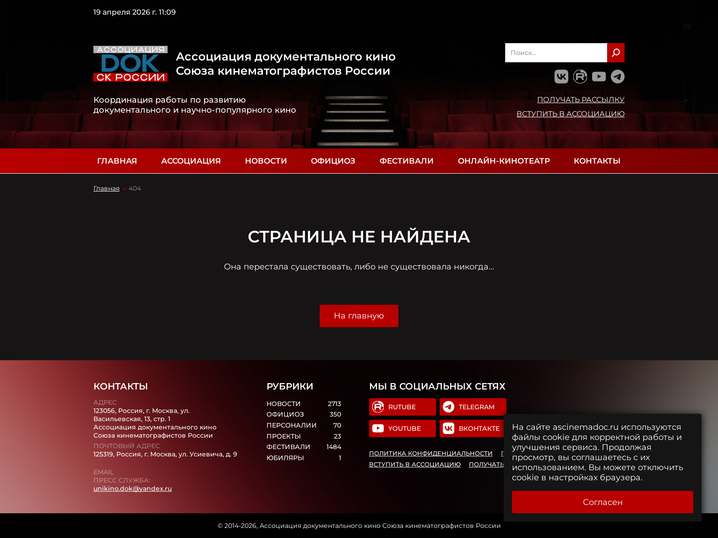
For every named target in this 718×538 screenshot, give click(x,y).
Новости (266, 160)
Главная (117, 160)
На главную (359, 316)
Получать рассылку (581, 99)
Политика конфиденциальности (431, 453)
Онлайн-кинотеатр (504, 160)
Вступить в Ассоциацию (571, 113)
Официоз (333, 160)
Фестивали (407, 160)
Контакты (597, 160)
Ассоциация (191, 160)
